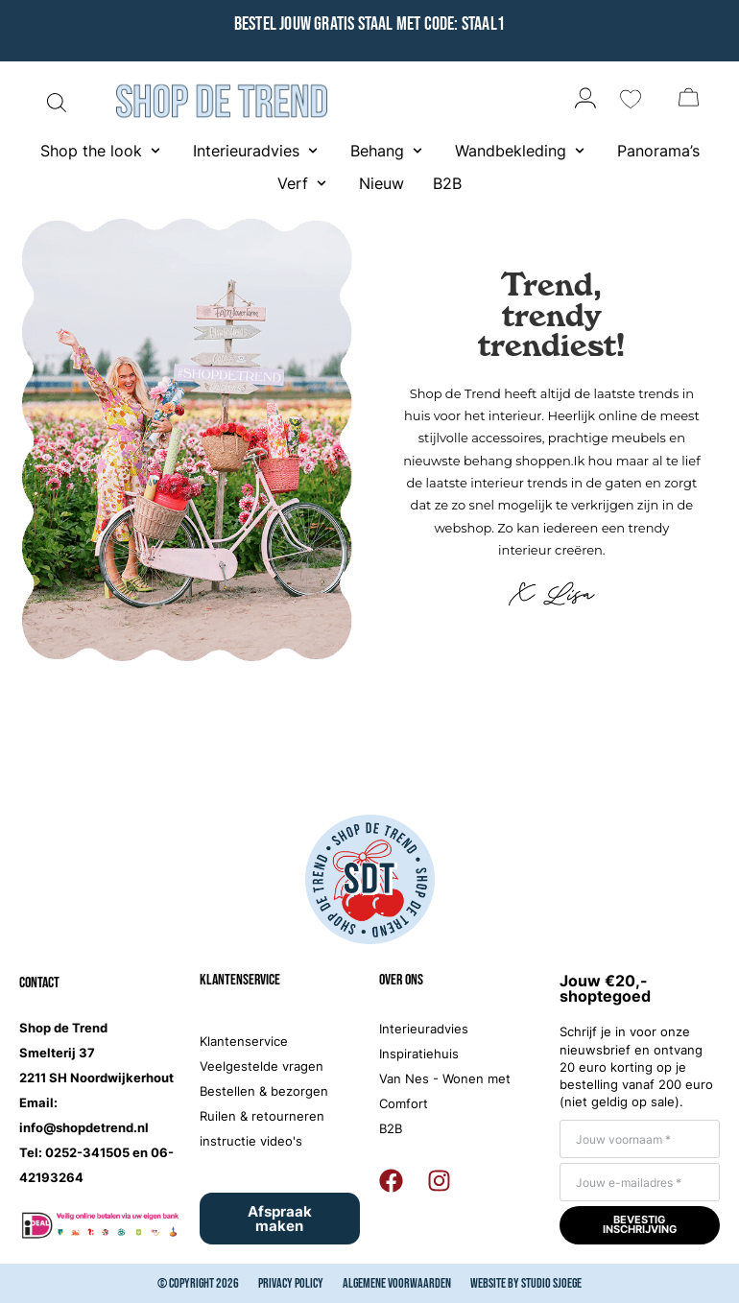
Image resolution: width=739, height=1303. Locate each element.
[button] (102, 150)
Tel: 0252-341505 (74, 1152)
